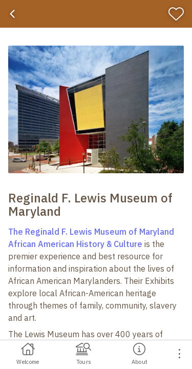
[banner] (96, 14)
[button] (96, 109)
